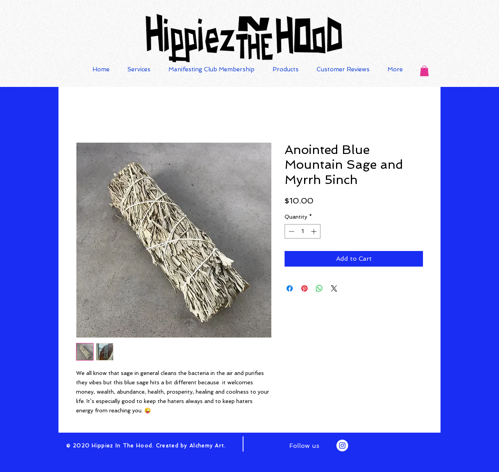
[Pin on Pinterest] (304, 288)
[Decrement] (291, 231)
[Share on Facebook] (289, 288)
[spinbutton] (303, 231)
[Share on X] (334, 288)
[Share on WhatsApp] (319, 288)
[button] (424, 70)
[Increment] (314, 231)
